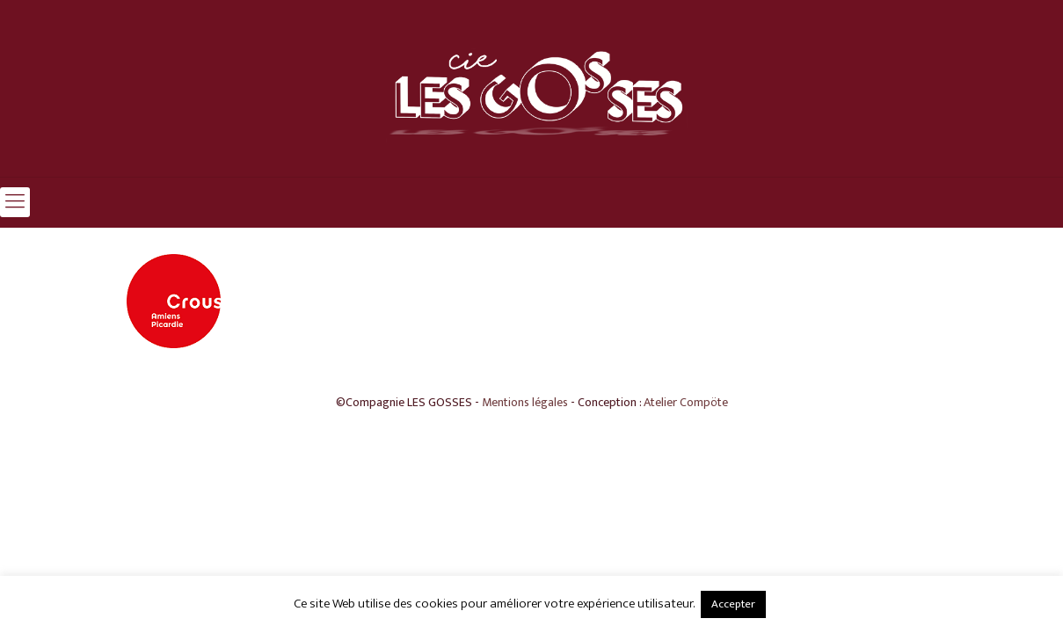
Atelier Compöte (686, 402)
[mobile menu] (15, 202)
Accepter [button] (733, 604)
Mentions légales (525, 402)
